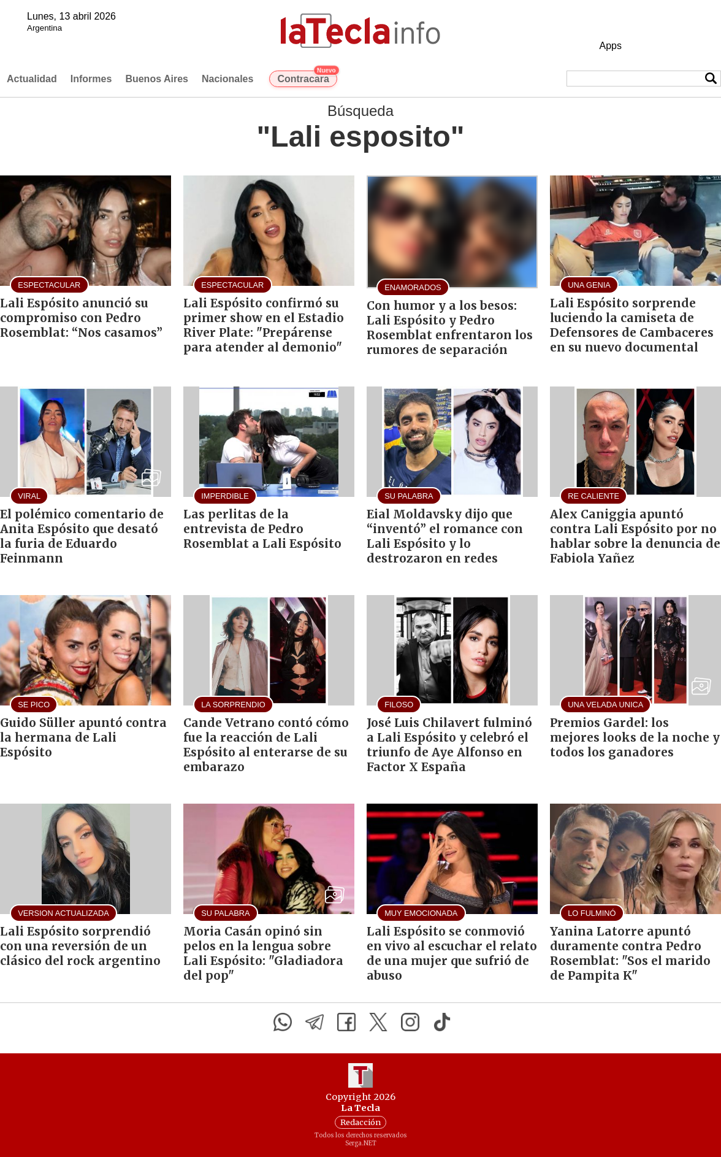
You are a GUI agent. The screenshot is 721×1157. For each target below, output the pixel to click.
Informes (91, 79)
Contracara (307, 77)
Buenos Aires (156, 79)
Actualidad (32, 79)
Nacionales (227, 79)
